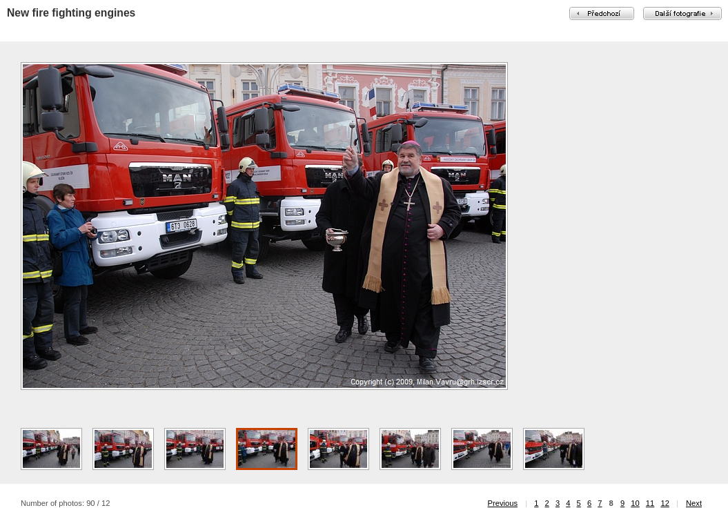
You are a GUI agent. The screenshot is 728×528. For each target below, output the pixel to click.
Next (694, 503)
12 (664, 503)
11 (650, 503)
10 (635, 503)
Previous (503, 503)
